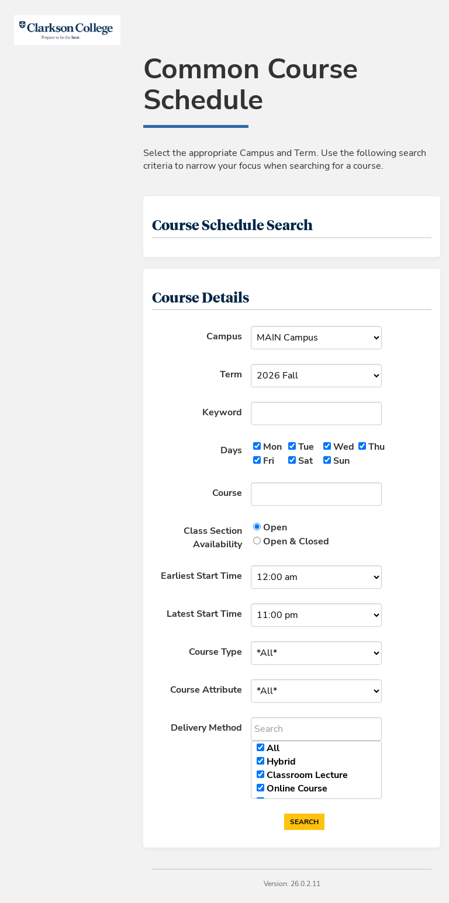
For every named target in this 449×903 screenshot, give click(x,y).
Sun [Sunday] (341, 460)
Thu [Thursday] (376, 446)
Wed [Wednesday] (343, 446)
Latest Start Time (204, 613)
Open (275, 527)
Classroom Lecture (307, 775)
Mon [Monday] (272, 446)
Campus (224, 336)
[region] (316, 770)
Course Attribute (206, 689)
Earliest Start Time (201, 575)
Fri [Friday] (268, 460)
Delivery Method (206, 727)
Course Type (215, 651)
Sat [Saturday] (305, 460)
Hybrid (281, 761)
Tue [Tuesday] (306, 446)
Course (227, 493)
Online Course (297, 788)
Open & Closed (296, 541)
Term (231, 374)
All (273, 748)
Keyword (222, 412)
